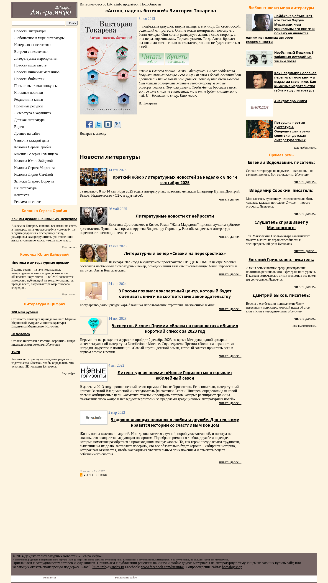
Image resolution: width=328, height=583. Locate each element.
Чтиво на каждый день (31, 140)
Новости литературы (30, 31)
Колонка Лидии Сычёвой (33, 174)
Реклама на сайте (27, 202)
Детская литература (29, 120)
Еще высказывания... (304, 325)
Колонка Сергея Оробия (32, 147)
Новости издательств (30, 65)
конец (103, 474)
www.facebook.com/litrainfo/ (162, 567)
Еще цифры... (69, 373)
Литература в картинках (32, 113)
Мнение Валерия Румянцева (36, 154)
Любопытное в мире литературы (39, 38)
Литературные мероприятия (35, 58)
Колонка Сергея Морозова (34, 168)
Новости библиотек (29, 79)
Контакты (21, 195)
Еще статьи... (69, 247)
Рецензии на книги (28, 99)
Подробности (150, 4)
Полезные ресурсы (28, 106)
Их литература (25, 188)
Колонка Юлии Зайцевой (33, 161)
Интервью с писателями (32, 45)
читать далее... (230, 199)
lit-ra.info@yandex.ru (108, 567)
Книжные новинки (28, 92)
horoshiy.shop (232, 567)
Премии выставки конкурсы (35, 86)
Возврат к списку (93, 133)
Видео (19, 127)
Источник (52, 326)
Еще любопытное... (305, 147)
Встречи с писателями (31, 51)
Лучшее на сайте (27, 133)
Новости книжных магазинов (36, 72)
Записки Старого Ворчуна (34, 181)
